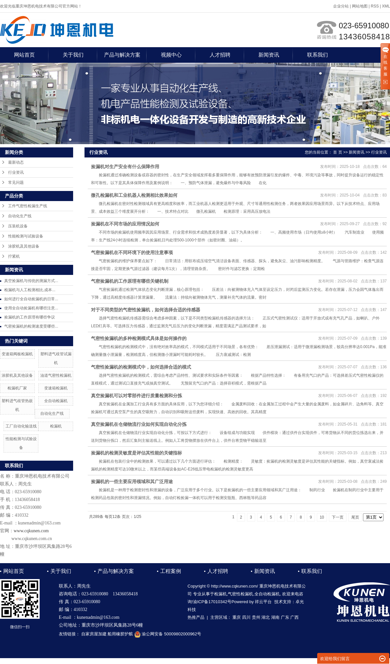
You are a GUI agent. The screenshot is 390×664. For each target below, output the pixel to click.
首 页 (337, 152)
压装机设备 (18, 226)
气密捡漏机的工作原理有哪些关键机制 (129, 281)
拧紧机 (14, 256)
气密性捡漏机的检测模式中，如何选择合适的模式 (141, 367)
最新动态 (16, 162)
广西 (294, 617)
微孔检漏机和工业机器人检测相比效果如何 (134, 195)
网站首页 (24, 55)
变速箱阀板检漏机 (17, 354)
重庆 (236, 617)
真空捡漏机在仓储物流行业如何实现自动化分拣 (139, 424)
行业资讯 (16, 172)
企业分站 (341, 6)
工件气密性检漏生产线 (27, 206)
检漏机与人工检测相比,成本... (29, 290)
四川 (246, 617)
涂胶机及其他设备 (23, 246)
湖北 (265, 617)
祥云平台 (263, 601)
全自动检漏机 (56, 401)
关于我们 (73, 55)
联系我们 (317, 55)
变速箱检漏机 (56, 388)
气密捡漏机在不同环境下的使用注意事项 (132, 252)
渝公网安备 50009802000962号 (167, 633)
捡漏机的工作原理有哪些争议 (29, 317)
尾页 (355, 517)
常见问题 (16, 182)
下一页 (338, 517)
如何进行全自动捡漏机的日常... (31, 299)
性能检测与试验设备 (25, 236)
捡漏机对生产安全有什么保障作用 (125, 166)
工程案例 (170, 571)
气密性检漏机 (240, 593)
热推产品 (196, 617)
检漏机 (56, 426)
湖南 (275, 617)
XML (386, 6)
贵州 (256, 617)
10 (322, 517)
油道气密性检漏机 (56, 375)
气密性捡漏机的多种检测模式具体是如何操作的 (139, 338)
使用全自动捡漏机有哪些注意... (31, 308)
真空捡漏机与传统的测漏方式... (31, 280)
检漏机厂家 (17, 388)
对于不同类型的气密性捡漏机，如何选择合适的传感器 (145, 309)
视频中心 (171, 55)
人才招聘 (220, 55)
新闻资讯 (268, 55)
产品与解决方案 (122, 55)
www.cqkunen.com (31, 530)
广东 (285, 617)
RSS (375, 6)
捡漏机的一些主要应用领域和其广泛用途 (132, 481)
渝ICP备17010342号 (212, 601)
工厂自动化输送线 (21, 426)
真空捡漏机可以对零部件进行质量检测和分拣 (136, 395)
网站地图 (360, 6)
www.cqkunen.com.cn (31, 538)
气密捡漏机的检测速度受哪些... (31, 326)
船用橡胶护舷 (120, 633)
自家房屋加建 (94, 633)
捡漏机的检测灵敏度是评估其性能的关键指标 (136, 452)
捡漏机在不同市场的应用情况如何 (125, 223)
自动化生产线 (20, 216)
